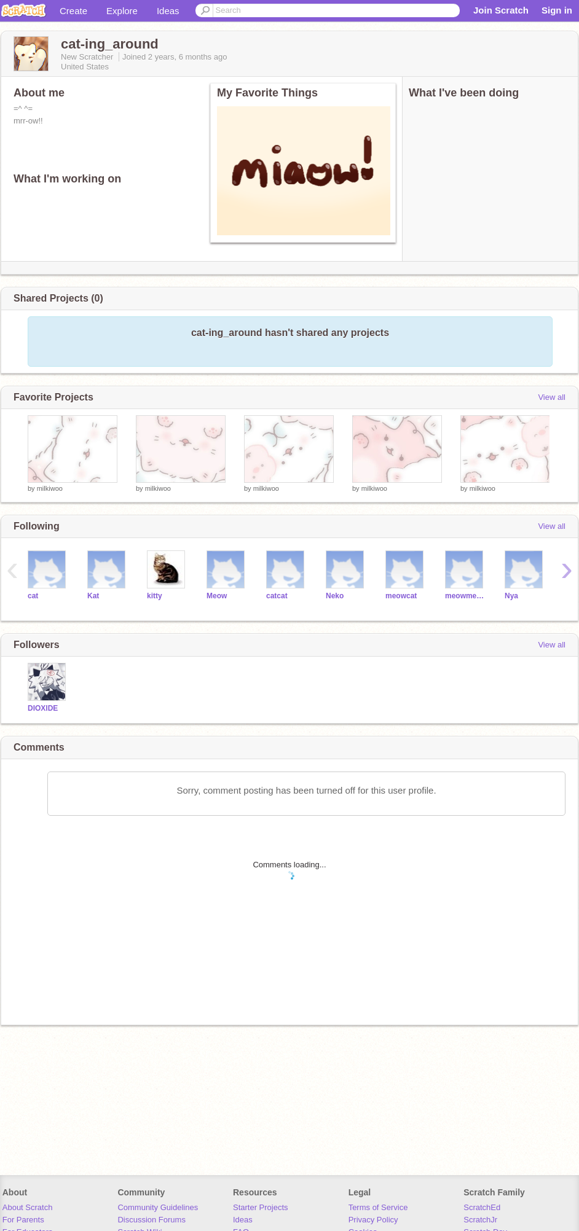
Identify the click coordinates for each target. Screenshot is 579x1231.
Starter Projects (260, 1207)
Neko (335, 596)
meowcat (401, 596)
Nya (511, 596)
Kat (93, 596)
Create (73, 11)
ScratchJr (480, 1219)
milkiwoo (50, 488)
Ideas (168, 11)
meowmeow (465, 596)
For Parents (23, 1219)
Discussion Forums (151, 1219)
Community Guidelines (157, 1207)
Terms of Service (378, 1207)
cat (33, 596)
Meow (217, 596)
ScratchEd (481, 1207)
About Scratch (27, 1207)
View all (551, 397)
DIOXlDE (43, 708)
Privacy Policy (373, 1219)
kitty (154, 596)
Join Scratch (501, 10)
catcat (277, 596)
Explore (122, 11)
